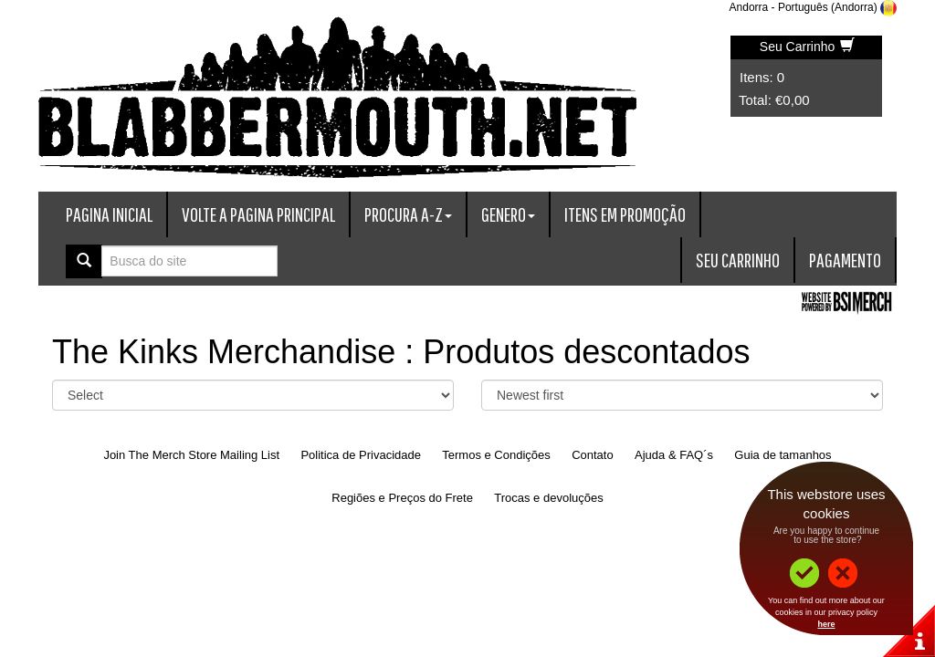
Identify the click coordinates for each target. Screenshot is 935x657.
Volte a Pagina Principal (258, 214)
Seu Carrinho (807, 46)
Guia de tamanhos (782, 455)
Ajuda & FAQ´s (674, 455)
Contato (593, 455)
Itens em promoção (625, 214)
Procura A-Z (408, 214)
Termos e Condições (496, 455)
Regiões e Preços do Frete (402, 498)
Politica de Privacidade (360, 455)
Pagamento (845, 259)
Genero (508, 214)
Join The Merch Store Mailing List (191, 455)
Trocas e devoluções (548, 498)
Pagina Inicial (109, 214)
